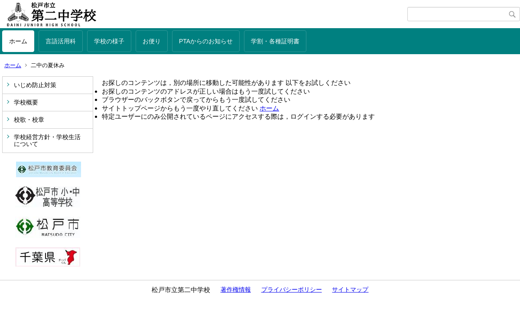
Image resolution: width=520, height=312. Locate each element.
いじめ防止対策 (35, 84)
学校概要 (26, 102)
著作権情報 (236, 289)
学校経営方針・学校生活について (47, 140)
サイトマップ (350, 289)
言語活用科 (61, 41)
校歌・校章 (29, 119)
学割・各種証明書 (275, 41)
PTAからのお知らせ (206, 41)
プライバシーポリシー (291, 289)
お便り (152, 41)
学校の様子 (109, 41)
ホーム (18, 41)
